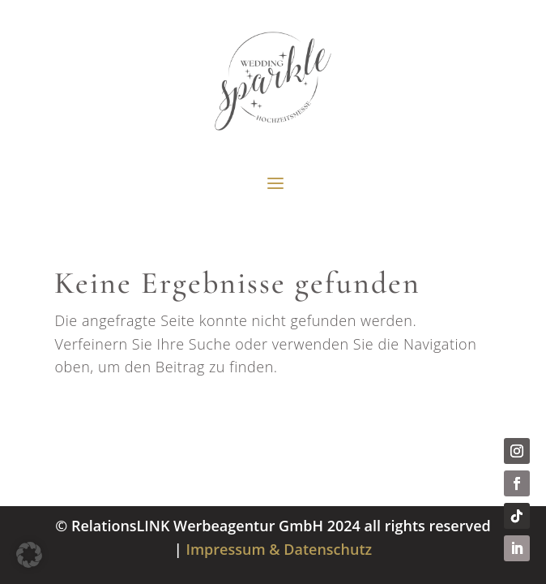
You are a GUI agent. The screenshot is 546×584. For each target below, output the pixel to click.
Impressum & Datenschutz (279, 549)
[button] (29, 555)
